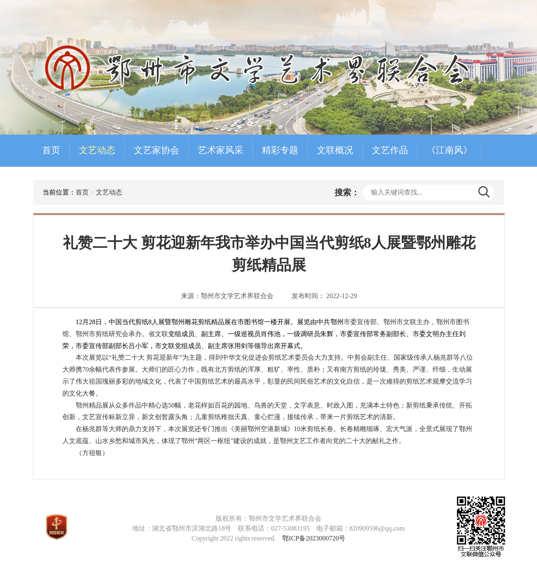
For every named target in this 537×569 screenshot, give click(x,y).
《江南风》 (449, 150)
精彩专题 (280, 150)
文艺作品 (390, 150)
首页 (51, 150)
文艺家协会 (156, 150)
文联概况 (335, 150)
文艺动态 (97, 150)
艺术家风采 (220, 150)
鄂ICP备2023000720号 (313, 538)
